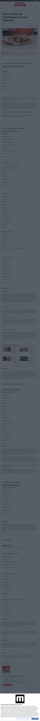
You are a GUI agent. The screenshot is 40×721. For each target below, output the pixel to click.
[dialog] (20, 707)
